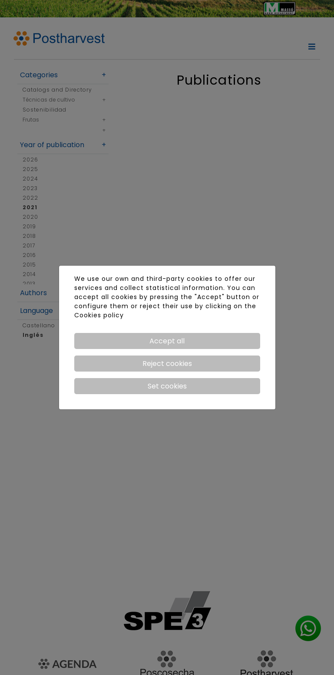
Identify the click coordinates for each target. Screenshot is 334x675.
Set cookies (167, 386)
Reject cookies (167, 364)
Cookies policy (99, 315)
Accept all (167, 341)
